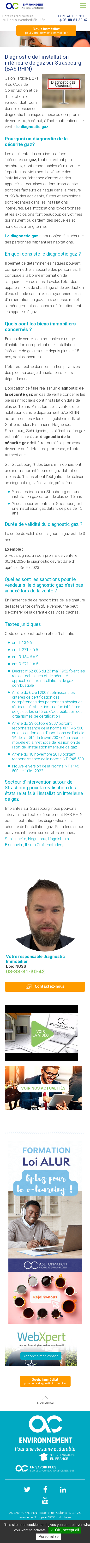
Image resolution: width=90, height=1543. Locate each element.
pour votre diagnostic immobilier (46, 30)
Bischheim (14, 844)
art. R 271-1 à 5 (25, 664)
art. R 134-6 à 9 (25, 656)
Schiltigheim (15, 838)
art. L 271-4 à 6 (25, 649)
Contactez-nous (45, 986)
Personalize (48, 1536)
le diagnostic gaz (32, 126)
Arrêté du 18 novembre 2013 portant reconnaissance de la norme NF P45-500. (48, 756)
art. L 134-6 (22, 642)
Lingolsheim (58, 838)
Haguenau (37, 838)
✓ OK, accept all (65, 1530)
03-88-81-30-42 (75, 20)
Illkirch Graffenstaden (43, 844)
